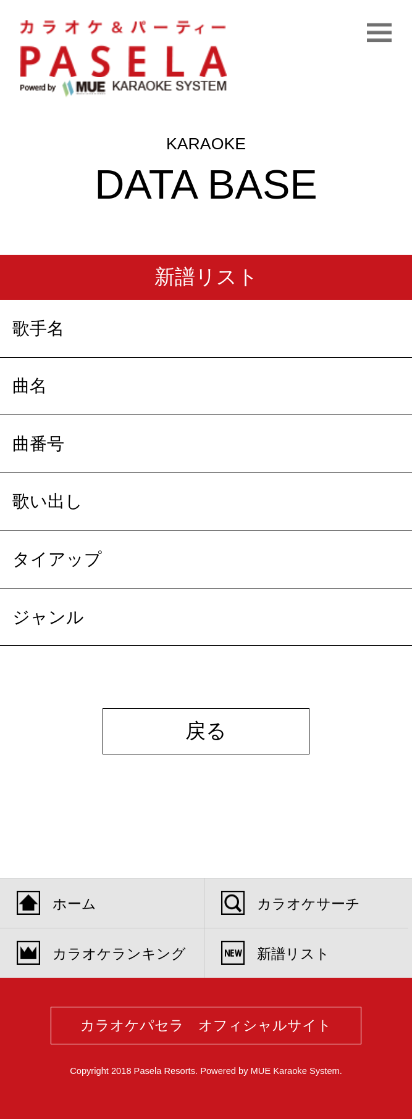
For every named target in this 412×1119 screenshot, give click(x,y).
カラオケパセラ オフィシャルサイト (206, 1025)
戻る (206, 730)
